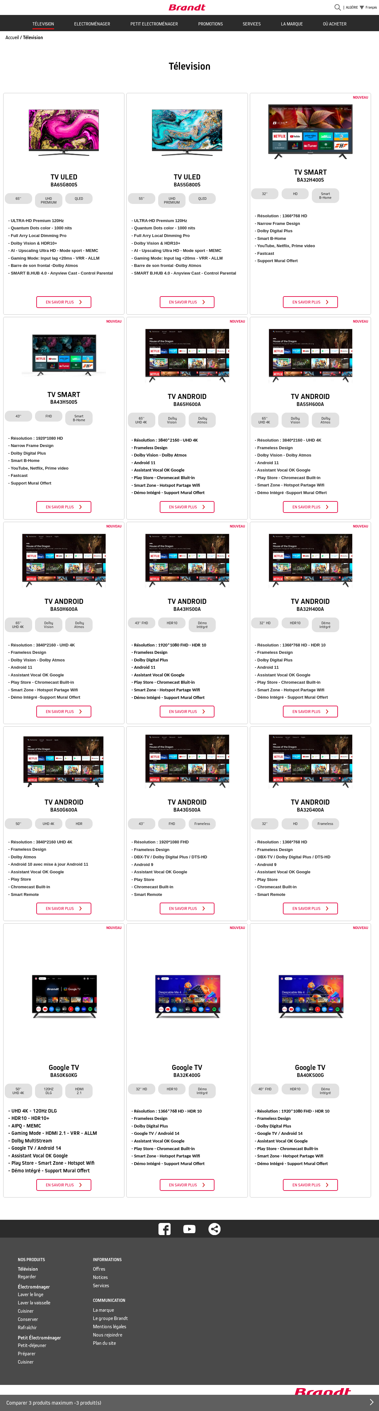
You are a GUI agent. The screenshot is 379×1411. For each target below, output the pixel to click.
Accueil (12, 37)
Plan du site (104, 1343)
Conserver (28, 1319)
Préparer (27, 1354)
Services (252, 24)
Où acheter (335, 24)
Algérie (352, 8)
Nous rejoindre (107, 1335)
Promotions (210, 24)
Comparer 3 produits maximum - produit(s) (54, 1403)
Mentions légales (109, 1327)
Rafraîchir (27, 1327)
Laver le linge (30, 1294)
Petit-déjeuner (32, 1345)
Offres (99, 1269)
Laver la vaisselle (34, 1303)
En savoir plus (60, 302)
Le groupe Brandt (110, 1318)
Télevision (43, 24)
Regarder (27, 1277)
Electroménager (92, 24)
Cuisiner (26, 1311)
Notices (100, 1277)
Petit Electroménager (154, 24)
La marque (292, 24)
